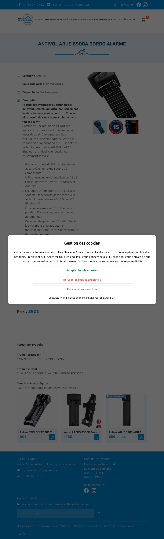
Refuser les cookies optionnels (82, 280)
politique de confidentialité (80, 298)
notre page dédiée (131, 261)
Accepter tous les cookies (82, 270)
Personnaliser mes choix (82, 289)
